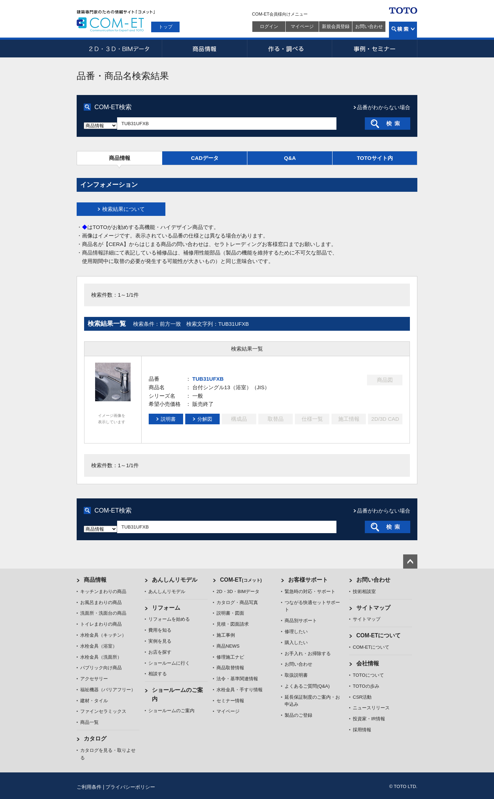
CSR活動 (362, 697)
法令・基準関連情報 (237, 678)
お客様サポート (308, 580)
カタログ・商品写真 (237, 602)
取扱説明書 (296, 675)
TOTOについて (368, 675)
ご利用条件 (89, 787)
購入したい (296, 642)
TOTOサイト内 (375, 158)
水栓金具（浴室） (98, 646)
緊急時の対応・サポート (310, 591)
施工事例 (225, 635)
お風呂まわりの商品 (101, 602)
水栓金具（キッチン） (103, 635)
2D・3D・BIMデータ (119, 48)
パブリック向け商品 (101, 667)
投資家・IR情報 (369, 718)
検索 (403, 30)
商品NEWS (228, 646)
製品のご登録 (298, 715)
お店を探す (159, 652)
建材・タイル (94, 700)
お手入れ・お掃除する (308, 653)
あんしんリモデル (174, 580)
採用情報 (362, 729)
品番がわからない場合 (383, 107)
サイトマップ (373, 608)
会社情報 (367, 663)
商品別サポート (301, 620)
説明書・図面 (230, 613)
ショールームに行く (169, 663)
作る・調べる (289, 48)
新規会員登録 (336, 26)
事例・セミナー (374, 48)
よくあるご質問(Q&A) (307, 686)
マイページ (302, 26)
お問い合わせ (369, 26)
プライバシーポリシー (130, 787)
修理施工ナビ (230, 657)
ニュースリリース (371, 707)
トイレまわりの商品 (101, 624)
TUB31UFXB (208, 379)
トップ (165, 26)
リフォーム (166, 608)
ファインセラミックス (103, 711)
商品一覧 (89, 722)
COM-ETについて (378, 635)
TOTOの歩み (366, 686)
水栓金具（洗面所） (101, 657)
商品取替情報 (230, 667)
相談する (157, 673)
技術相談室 (364, 591)
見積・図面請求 (232, 624)
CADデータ (205, 158)
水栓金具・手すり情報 (239, 689)
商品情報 (204, 48)
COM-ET (241, 580)
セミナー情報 (230, 700)
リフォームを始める (169, 619)
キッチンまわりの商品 (103, 591)
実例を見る (159, 641)
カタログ (95, 739)
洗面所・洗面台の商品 (103, 613)
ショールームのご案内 (171, 710)
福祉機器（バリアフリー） (108, 689)
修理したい (296, 631)
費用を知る (159, 630)
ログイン (269, 26)
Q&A (290, 158)
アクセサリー (94, 678)
